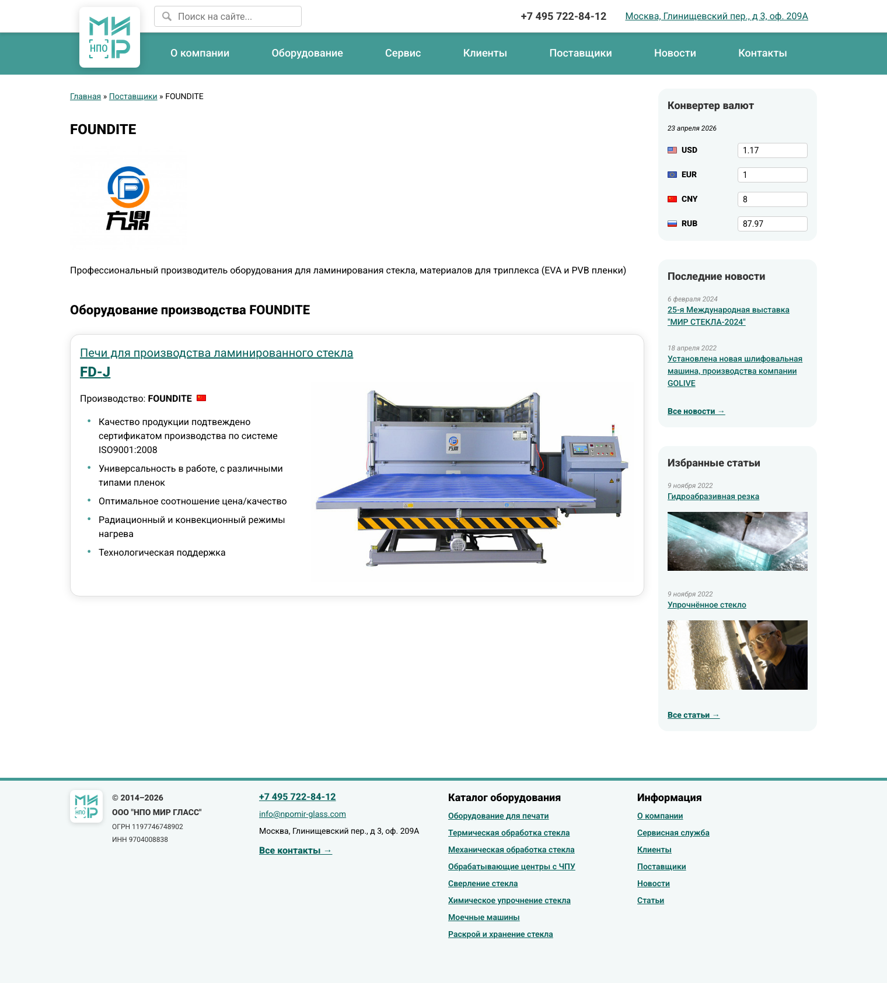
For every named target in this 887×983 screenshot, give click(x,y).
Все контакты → (295, 850)
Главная (85, 96)
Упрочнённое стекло (707, 605)
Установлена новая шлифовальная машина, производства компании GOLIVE (735, 371)
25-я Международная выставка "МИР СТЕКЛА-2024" (729, 316)
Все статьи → (694, 715)
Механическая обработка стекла (511, 850)
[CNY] (773, 199)
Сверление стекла (483, 884)
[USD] (773, 150)
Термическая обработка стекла (509, 833)
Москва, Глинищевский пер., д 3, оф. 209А (716, 16)
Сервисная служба (673, 833)
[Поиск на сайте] (228, 16)
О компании (199, 53)
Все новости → (696, 411)
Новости (675, 53)
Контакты (762, 53)
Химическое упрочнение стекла (509, 900)
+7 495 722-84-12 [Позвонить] (564, 16)
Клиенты (485, 53)
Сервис (403, 53)
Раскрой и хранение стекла (500, 934)
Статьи (650, 900)
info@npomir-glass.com (302, 814)
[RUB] (773, 223)
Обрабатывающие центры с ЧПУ (511, 867)
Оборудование (307, 53)
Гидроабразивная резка (713, 496)
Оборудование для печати (498, 816)
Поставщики (580, 53)
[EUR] (773, 174)
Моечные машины (484, 917)
